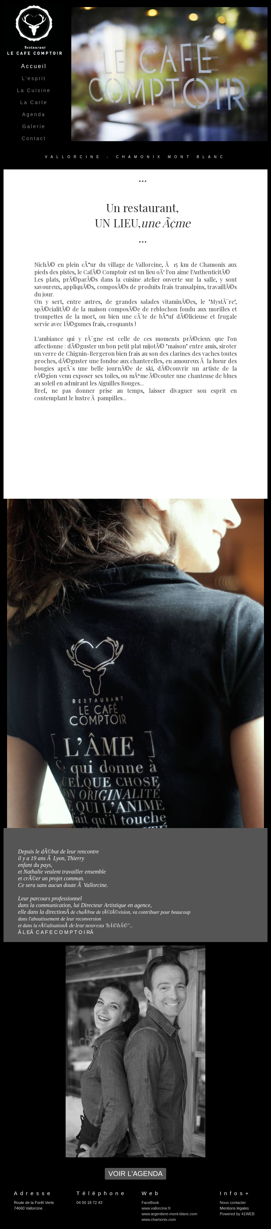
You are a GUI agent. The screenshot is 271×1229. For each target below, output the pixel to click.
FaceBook (150, 1202)
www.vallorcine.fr (156, 1208)
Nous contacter (233, 1202)
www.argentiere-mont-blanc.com (169, 1214)
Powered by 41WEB (237, 1214)
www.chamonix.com (158, 1219)
